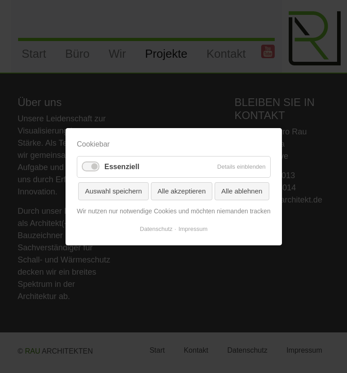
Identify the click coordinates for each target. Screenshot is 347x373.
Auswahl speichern (113, 190)
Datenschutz (156, 228)
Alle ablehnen (241, 190)
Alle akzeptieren (181, 190)
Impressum (192, 228)
